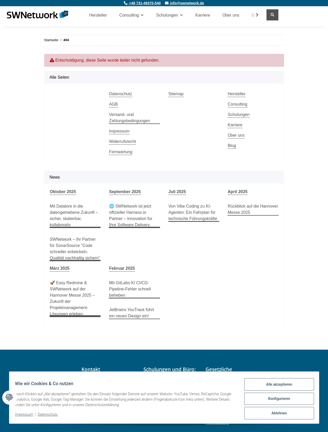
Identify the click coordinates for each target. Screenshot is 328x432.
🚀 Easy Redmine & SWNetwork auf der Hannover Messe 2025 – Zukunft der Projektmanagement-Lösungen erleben (72, 298)
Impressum (119, 131)
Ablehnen (276, 414)
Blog (232, 145)
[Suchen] (272, 14)
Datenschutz (120, 94)
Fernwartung (120, 152)
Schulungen (239, 114)
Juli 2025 (177, 191)
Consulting (237, 104)
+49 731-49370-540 (142, 3)
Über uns (231, 15)
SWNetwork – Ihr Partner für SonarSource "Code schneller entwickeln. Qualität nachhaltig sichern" (75, 248)
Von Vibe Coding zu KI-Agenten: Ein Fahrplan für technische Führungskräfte (193, 212)
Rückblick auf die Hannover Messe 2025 (253, 209)
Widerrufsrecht (122, 141)
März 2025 (60, 268)
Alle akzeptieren (277, 387)
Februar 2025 (122, 268)
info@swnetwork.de (184, 3)
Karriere (202, 15)
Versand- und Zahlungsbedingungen (129, 117)
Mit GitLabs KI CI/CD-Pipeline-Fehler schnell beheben (130, 289)
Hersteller (98, 15)
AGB (113, 104)
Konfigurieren (277, 400)
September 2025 (125, 191)
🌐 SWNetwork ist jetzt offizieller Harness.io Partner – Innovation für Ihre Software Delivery (130, 215)
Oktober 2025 (63, 191)
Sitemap (176, 94)
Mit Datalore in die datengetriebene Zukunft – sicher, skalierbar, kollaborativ (74, 215)
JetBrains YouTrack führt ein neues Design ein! (131, 312)
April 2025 (237, 191)
